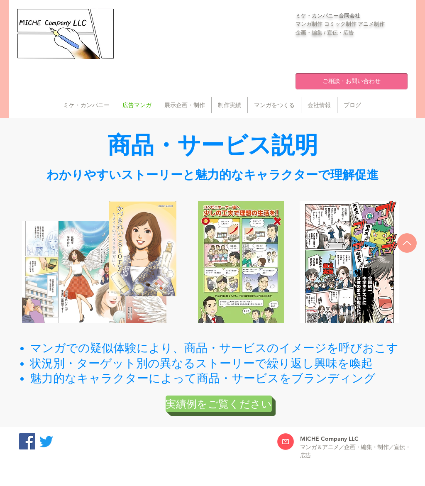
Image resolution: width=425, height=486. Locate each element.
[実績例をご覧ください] (219, 404)
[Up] (407, 243)
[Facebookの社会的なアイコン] (27, 441)
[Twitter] (46, 441)
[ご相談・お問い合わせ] (352, 81)
